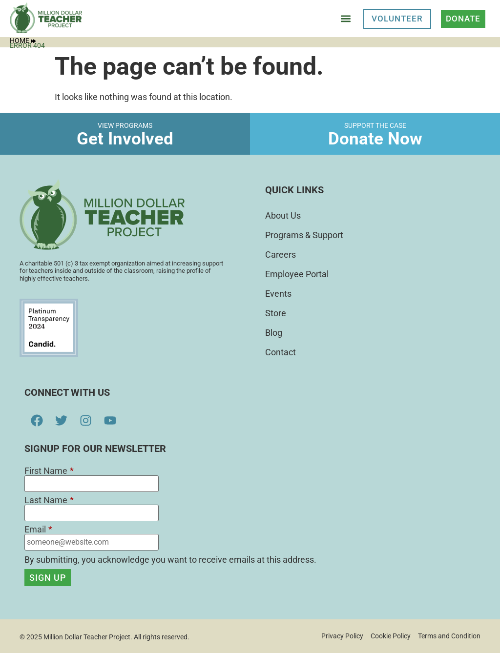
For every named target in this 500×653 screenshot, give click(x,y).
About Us (283, 215)
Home (23, 40)
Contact (280, 352)
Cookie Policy (391, 636)
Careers (280, 254)
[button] (345, 19)
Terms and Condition (449, 636)
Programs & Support (304, 235)
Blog (273, 332)
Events (278, 293)
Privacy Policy (342, 636)
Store (275, 313)
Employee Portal (297, 274)
